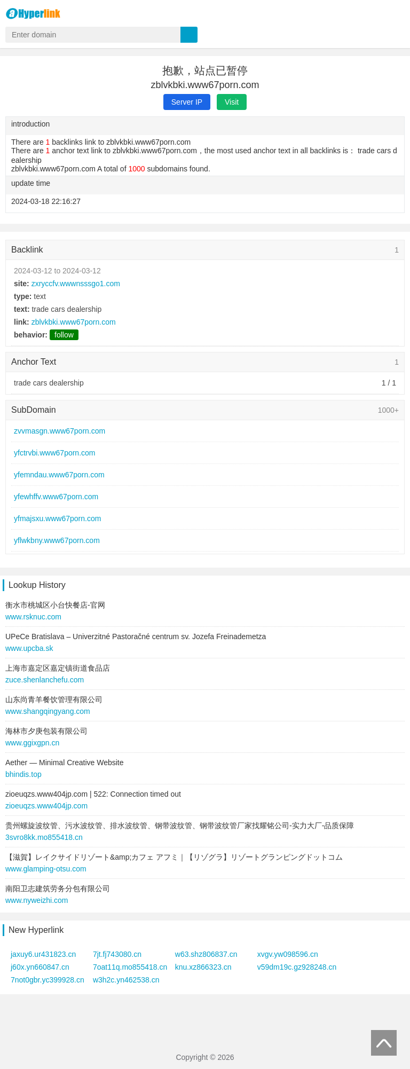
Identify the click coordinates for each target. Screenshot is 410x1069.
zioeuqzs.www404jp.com (46, 805)
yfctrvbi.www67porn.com (55, 453)
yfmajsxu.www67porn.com (57, 518)
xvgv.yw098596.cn (287, 954)
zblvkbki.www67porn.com (73, 322)
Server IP (186, 102)
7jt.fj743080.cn (117, 954)
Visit (232, 102)
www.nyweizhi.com (36, 900)
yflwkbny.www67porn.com (57, 540)
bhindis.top (23, 774)
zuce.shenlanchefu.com (44, 679)
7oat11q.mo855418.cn (130, 967)
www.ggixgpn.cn (32, 742)
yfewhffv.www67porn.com (56, 496)
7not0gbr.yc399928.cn (47, 980)
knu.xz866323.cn (203, 967)
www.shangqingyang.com (47, 711)
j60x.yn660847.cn (40, 967)
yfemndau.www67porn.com (59, 474)
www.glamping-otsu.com (45, 868)
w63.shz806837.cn (206, 954)
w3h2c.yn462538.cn (126, 980)
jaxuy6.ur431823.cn (43, 954)
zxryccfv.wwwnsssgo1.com (75, 283)
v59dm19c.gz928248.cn (297, 967)
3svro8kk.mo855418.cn (44, 837)
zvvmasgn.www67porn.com (59, 431)
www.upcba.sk (29, 648)
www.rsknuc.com (33, 616)
